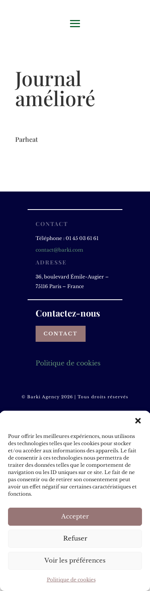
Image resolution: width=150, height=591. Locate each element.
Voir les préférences (75, 560)
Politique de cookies (71, 580)
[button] (138, 421)
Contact (61, 334)
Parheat (26, 139)
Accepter (75, 516)
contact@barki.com (59, 250)
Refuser (75, 538)
